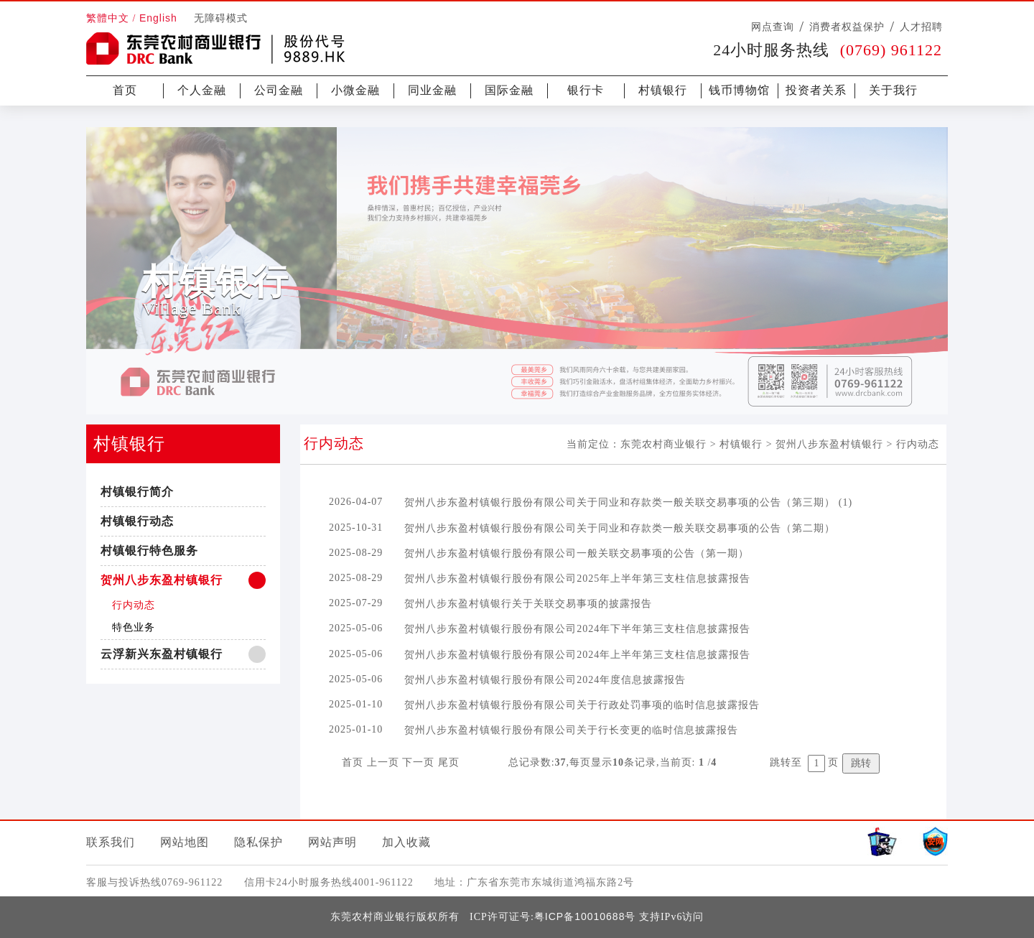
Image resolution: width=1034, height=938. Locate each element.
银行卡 (585, 90)
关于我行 (893, 90)
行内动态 (133, 604)
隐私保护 (258, 842)
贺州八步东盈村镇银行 (162, 580)
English (158, 18)
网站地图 (184, 842)
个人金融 (201, 90)
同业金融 (432, 90)
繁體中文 (107, 18)
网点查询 (772, 26)
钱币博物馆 (739, 90)
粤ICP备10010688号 (585, 916)
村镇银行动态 (137, 521)
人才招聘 (921, 26)
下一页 (418, 762)
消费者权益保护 (847, 26)
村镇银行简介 (137, 492)
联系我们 (110, 842)
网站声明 (332, 842)
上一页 (383, 762)
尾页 (449, 762)
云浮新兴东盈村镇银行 (162, 654)
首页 (125, 90)
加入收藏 (406, 842)
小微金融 (355, 90)
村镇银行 (662, 90)
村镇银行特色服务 (149, 550)
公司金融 (278, 90)
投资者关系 (816, 90)
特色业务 (133, 627)
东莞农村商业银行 (663, 444)
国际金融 (509, 90)
